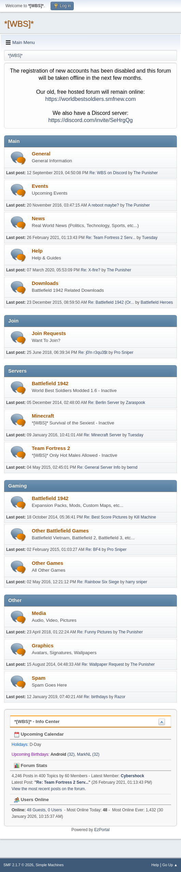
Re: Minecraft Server (102, 435)
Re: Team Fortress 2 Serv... (110, 237)
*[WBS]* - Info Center (37, 721)
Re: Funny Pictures (94, 632)
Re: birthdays (96, 696)
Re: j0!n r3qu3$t (92, 352)
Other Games (47, 563)
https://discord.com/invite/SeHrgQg (90, 120)
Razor (119, 696)
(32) (63, 754)
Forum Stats (30, 765)
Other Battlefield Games (60, 530)
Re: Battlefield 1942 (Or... (111, 302)
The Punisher (146, 172)
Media (39, 613)
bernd (132, 467)
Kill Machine (145, 517)
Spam (38, 678)
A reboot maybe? (103, 205)
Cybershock (132, 775)
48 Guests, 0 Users (37, 810)
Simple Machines (50, 865)
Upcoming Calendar (39, 734)
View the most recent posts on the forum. (49, 788)
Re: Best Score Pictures (105, 517)
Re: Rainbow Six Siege (98, 582)
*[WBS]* (19, 23)
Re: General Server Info (99, 467)
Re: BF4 (92, 549)
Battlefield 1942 (50, 383)
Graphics (43, 645)
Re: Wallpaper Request (103, 664)
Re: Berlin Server (103, 402)
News (38, 218)
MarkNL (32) (88, 754)
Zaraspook (135, 402)
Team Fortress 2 (51, 448)
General (41, 153)
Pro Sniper (124, 352)
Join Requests (49, 333)
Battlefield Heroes (157, 302)
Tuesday (150, 237)
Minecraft (43, 416)
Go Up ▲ (170, 865)
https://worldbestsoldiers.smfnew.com (90, 99)
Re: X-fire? (90, 270)
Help (37, 251)
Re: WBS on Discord (108, 172)
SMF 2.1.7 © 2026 (18, 865)
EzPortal (102, 829)
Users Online (31, 799)
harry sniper (136, 582)
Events (40, 186)
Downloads (45, 283)
